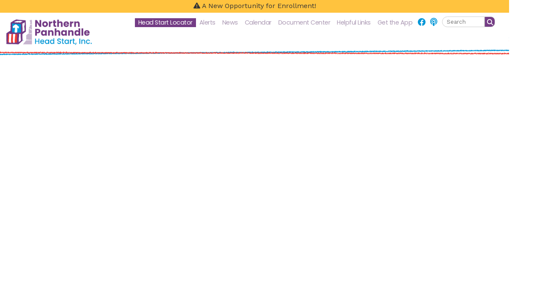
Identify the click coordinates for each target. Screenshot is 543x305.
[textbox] (463, 22)
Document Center (304, 22)
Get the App (395, 22)
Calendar (258, 22)
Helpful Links (354, 22)
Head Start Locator (165, 22)
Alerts (207, 22)
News (230, 22)
